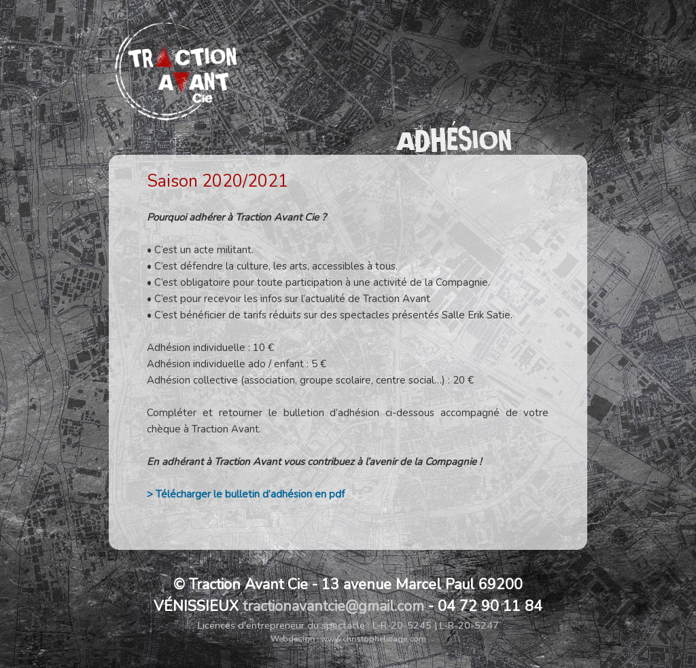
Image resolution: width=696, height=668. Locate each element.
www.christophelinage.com (373, 638)
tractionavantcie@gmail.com (333, 606)
